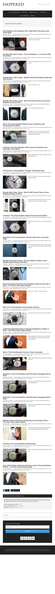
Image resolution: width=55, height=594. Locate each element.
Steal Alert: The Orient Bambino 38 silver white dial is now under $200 (26, 236)
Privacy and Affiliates (40, 548)
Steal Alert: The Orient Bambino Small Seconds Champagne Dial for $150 (27, 372)
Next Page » (16, 488)
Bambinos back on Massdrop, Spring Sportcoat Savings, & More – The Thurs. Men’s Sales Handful (26, 419)
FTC (50, 548)
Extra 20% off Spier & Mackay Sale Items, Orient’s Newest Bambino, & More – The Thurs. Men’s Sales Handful (27, 464)
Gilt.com (47, 548)
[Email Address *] (27, 524)
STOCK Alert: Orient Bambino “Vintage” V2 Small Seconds (23, 169)
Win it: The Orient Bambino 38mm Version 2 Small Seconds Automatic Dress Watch (24, 123)
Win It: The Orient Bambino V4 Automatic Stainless (21, 305)
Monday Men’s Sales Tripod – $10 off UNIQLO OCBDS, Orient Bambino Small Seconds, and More (25, 259)
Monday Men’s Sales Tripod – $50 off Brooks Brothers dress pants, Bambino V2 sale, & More (27, 99)
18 (11, 488)
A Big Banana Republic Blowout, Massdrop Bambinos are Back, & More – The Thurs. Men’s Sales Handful (26, 327)
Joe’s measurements (19, 503)
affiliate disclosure (18, 505)
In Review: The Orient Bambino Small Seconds (19, 442)
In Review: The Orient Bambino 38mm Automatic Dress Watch (25, 214)
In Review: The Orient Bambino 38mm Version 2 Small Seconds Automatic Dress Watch (25, 146)
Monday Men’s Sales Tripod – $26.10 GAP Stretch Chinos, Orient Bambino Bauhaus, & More (26, 191)
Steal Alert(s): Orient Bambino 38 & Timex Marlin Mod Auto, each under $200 (26, 29)
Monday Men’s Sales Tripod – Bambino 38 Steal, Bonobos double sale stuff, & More (27, 76)
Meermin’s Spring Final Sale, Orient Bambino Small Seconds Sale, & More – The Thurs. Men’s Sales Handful (26, 282)
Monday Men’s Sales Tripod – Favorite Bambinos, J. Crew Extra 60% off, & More (27, 53)
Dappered (27, 4)
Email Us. (20, 502)
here (23, 33)
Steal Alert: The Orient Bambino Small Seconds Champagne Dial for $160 (27, 396)
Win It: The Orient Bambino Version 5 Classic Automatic (23, 350)
